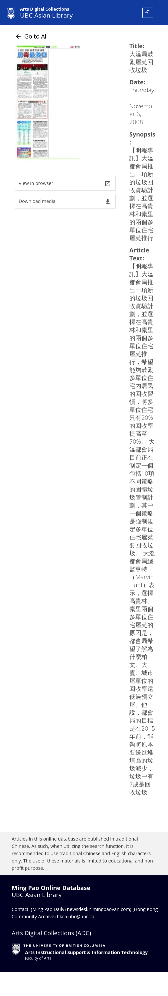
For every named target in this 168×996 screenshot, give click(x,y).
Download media (65, 201)
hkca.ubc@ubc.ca (76, 916)
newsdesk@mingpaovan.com (98, 909)
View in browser (65, 183)
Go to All (31, 36)
